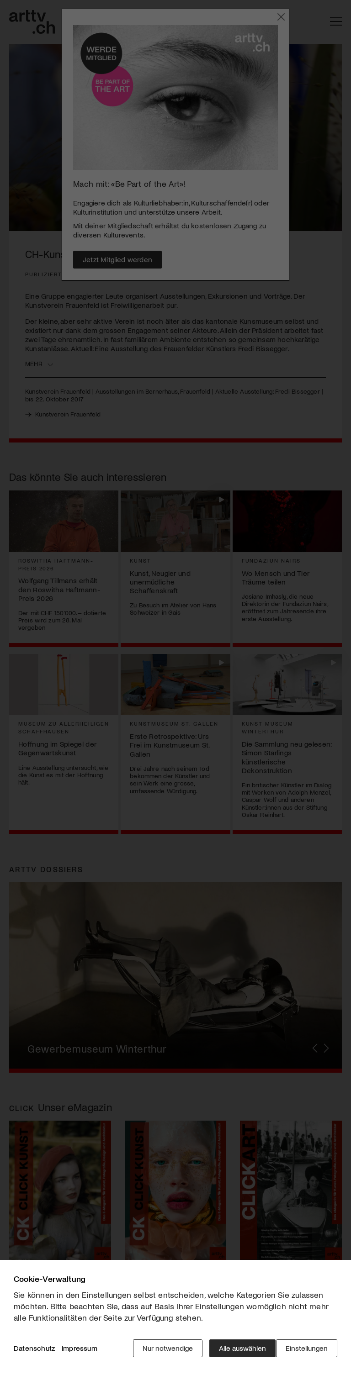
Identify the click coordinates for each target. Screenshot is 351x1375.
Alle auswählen (236, 1352)
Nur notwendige (161, 1352)
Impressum (79, 1352)
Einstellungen (307, 1352)
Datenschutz (34, 1352)
